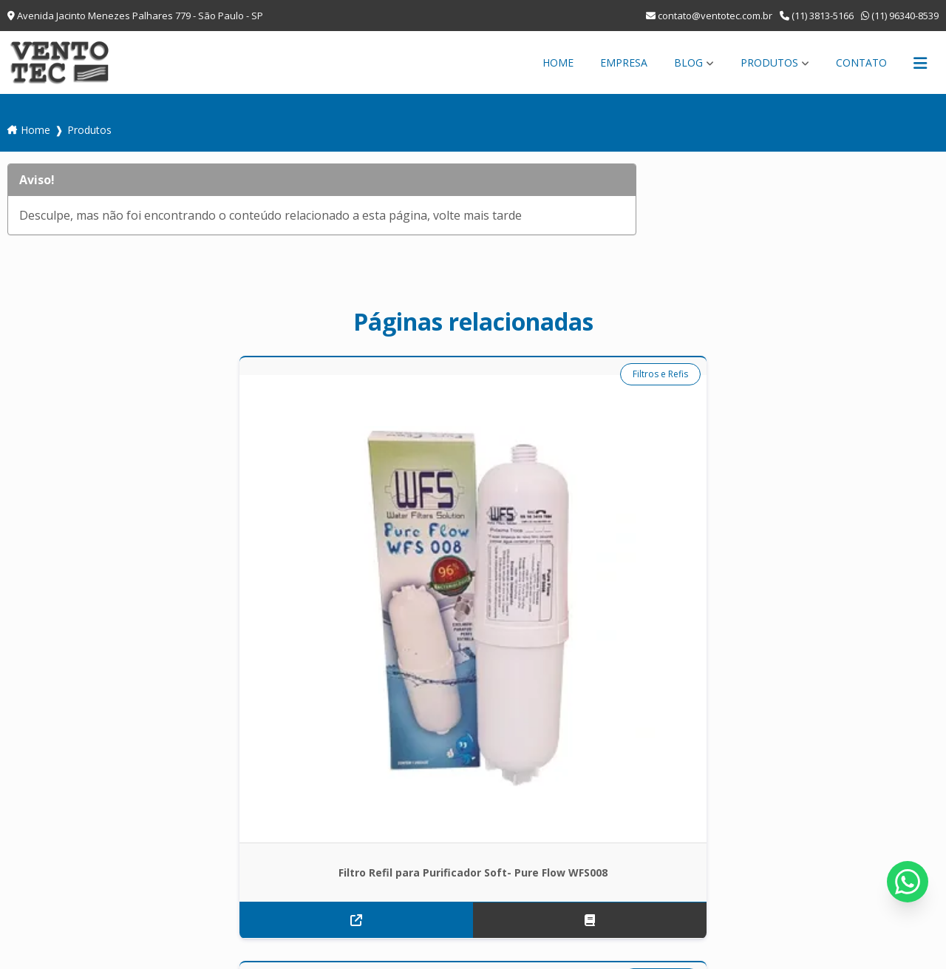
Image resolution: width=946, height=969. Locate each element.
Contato (861, 62)
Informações (797, 757)
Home (558, 62)
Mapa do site (878, 757)
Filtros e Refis (177, 374)
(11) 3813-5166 (817, 15)
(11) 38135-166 (63, 853)
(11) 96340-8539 (900, 15)
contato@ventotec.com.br (709, 15)
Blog (688, 62)
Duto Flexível (416, 374)
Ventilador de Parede (637, 374)
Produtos (769, 62)
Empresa (623, 62)
